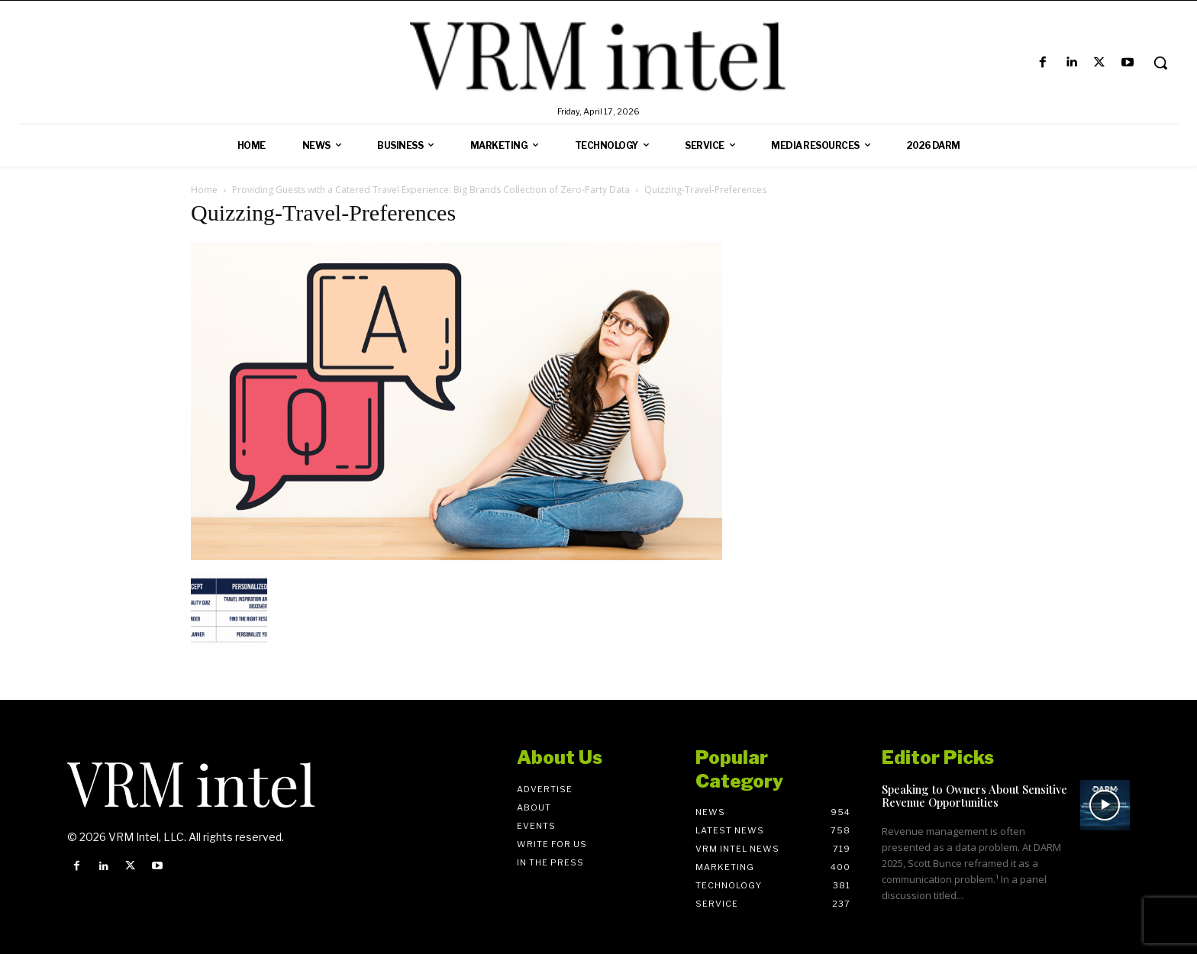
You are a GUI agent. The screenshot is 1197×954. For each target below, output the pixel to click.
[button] (1160, 62)
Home (204, 189)
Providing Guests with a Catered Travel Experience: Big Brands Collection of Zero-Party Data (431, 189)
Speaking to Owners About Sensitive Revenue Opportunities (974, 796)
